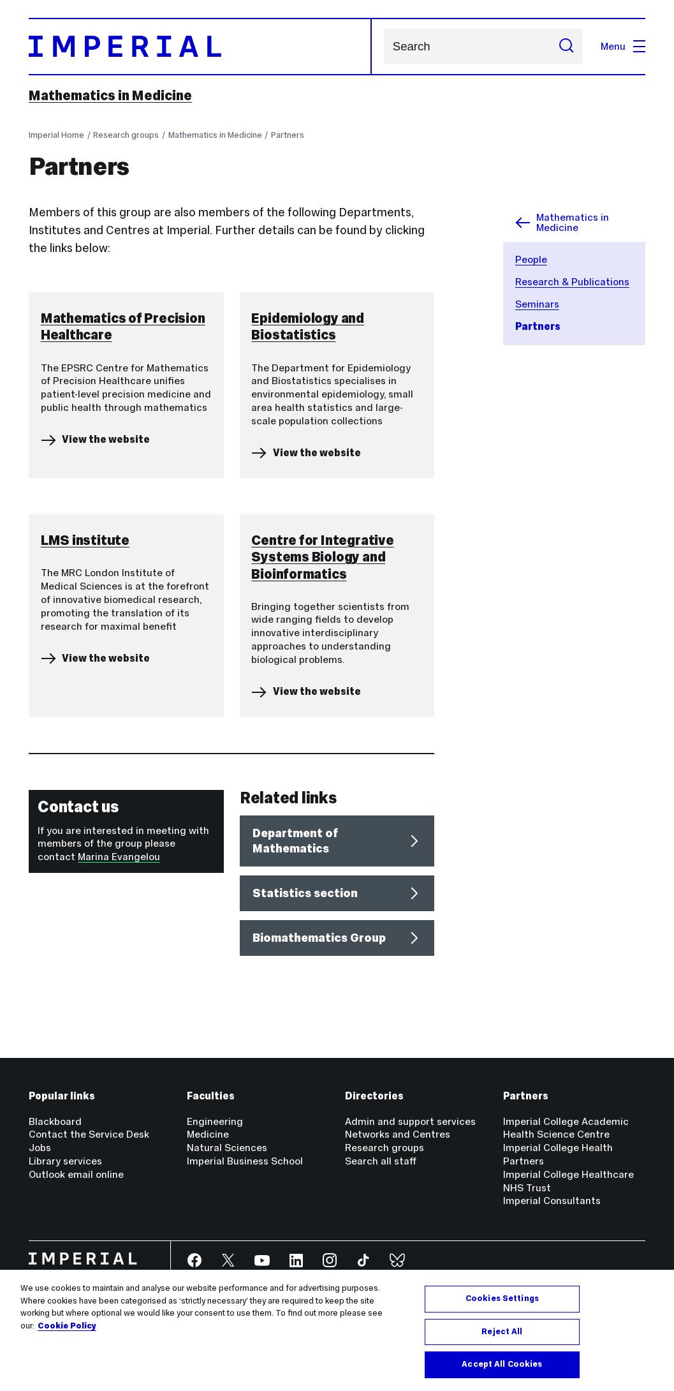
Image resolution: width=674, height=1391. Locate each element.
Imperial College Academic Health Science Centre (566, 1128)
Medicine (208, 1134)
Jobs (40, 1148)
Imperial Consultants (552, 1200)
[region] (337, 1330)
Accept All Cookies (502, 1364)
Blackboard (55, 1121)
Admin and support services (410, 1121)
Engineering (215, 1121)
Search (383, 46)
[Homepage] (200, 46)
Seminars (537, 304)
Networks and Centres (397, 1134)
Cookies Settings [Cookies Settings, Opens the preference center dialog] (502, 1298)
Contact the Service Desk (89, 1134)
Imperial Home (56, 135)
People (531, 259)
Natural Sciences (227, 1148)
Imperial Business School (245, 1161)
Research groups (126, 135)
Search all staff (380, 1161)
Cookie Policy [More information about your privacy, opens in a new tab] (67, 1326)
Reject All (501, 1332)
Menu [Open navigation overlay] (623, 46)
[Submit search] (566, 46)
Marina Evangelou (119, 857)
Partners (287, 135)
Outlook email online (76, 1174)
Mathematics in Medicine (110, 95)
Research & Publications (572, 282)
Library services (65, 1161)
